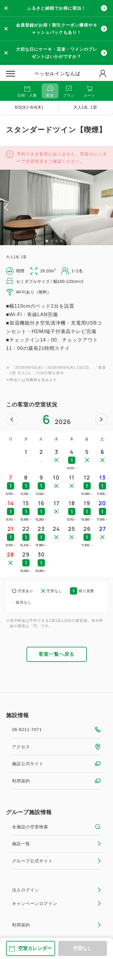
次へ (101, 419)
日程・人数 (27, 92)
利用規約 (56, 781)
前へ (12, 419)
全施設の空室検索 (56, 827)
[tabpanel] (56, 207)
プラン (69, 92)
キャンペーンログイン (56, 903)
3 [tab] (56, 241)
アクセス (56, 747)
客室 (50, 92)
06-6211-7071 (56, 729)
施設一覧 (56, 844)
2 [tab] (52, 241)
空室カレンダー (30, 948)
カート (90, 92)
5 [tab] (66, 241)
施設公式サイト (56, 764)
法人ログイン (56, 890)
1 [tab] (47, 241)
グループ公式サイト (56, 861)
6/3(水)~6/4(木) (29, 107)
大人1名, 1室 (85, 107)
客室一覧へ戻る (56, 654)
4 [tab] (61, 241)
